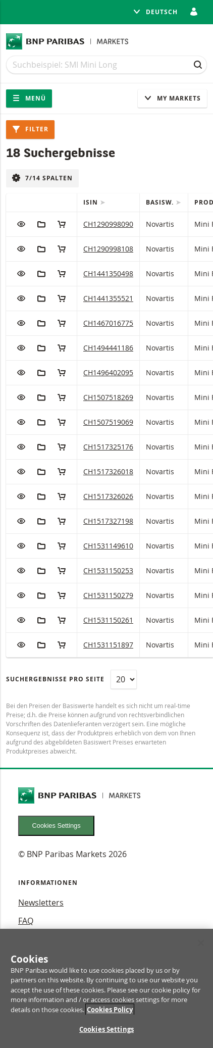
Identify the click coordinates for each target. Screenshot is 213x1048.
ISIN (91, 202)
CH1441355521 (108, 298)
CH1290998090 (108, 224)
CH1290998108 (108, 249)
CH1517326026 (108, 496)
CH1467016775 (108, 323)
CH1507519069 (108, 422)
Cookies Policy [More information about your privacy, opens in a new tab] (110, 1009)
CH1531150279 (108, 595)
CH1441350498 (108, 273)
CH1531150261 (108, 620)
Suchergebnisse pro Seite (55, 679)
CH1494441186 (108, 348)
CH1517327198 (108, 521)
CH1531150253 (108, 570)
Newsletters (41, 902)
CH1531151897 (108, 645)
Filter (30, 129)
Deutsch (155, 12)
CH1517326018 (108, 471)
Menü (29, 98)
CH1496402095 (108, 372)
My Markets (172, 98)
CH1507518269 (108, 397)
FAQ (25, 920)
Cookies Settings (56, 825)
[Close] (201, 943)
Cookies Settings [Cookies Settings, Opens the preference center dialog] (106, 1029)
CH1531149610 (108, 546)
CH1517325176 (108, 447)
